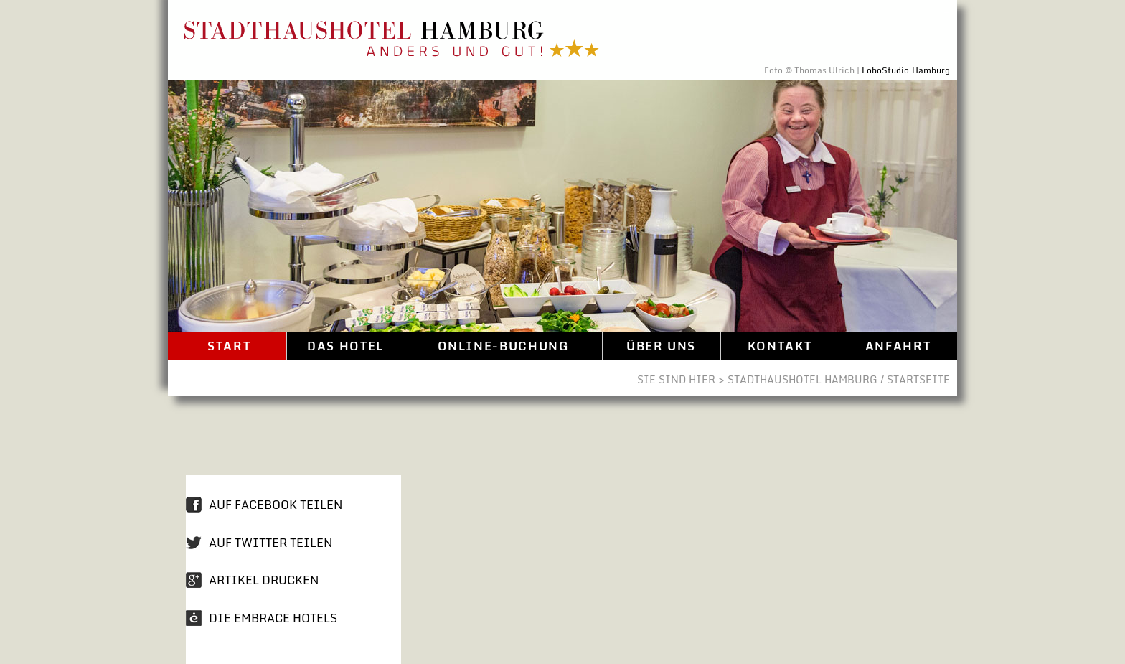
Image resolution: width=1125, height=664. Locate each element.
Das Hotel (345, 345)
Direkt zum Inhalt (946, 12)
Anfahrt (898, 345)
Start (227, 345)
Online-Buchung (503, 345)
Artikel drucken (264, 579)
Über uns (661, 345)
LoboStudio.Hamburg (906, 69)
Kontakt (779, 345)
